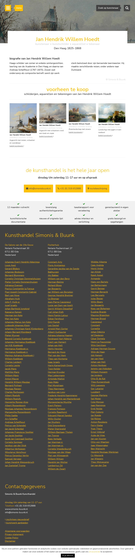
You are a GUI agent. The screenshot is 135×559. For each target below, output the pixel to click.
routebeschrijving (97, 188)
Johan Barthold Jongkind (17, 308)
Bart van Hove (12, 295)
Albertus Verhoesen (15, 448)
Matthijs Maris (12, 372)
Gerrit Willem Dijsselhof (60, 308)
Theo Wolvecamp (100, 462)
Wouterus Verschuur (15, 452)
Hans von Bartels (99, 281)
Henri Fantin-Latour (58, 315)
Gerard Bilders (12, 268)
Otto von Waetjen (100, 442)
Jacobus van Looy (56, 392)
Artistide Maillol (56, 378)
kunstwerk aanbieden (16, 522)
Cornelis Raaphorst (57, 412)
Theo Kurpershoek (100, 382)
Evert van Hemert (57, 342)
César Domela (98, 338)
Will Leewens (98, 385)
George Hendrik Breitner (60, 295)
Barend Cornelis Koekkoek (18, 338)
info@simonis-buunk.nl (16, 512)
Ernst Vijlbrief (98, 432)
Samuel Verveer (13, 458)
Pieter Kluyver (12, 335)
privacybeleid (94, 551)
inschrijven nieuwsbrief (17, 519)
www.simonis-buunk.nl (16, 509)
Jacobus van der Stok (15, 445)
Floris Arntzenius (56, 265)
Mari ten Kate (12, 318)
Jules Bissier (97, 298)
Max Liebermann (56, 375)
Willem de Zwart (57, 468)
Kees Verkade (55, 438)
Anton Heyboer (98, 365)
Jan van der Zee (98, 465)
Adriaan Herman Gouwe (103, 348)
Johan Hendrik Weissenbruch (19, 462)
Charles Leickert (13, 362)
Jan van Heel (97, 358)
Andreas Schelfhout (15, 422)
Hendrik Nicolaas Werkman (104, 452)
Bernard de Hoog (56, 352)
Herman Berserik (99, 291)
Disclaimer (10, 541)
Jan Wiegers (97, 458)
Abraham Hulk (12, 298)
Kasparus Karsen (13, 312)
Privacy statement (14, 534)
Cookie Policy (11, 537)
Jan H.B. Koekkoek (14, 345)
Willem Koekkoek (14, 358)
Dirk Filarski (54, 322)
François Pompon (56, 408)
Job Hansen (96, 355)
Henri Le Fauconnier (101, 341)
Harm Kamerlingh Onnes (60, 365)
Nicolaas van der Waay (59, 452)
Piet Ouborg (97, 412)
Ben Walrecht (98, 448)
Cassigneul (96, 321)
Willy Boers (97, 301)
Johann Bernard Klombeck (18, 332)
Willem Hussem (99, 372)
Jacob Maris (10, 368)
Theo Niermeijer (56, 388)
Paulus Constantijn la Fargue (19, 288)
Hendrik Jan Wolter (58, 462)
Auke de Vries (98, 435)
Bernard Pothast (13, 385)
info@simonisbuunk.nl (38, 188)
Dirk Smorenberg (56, 425)
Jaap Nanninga (98, 405)
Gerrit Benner (98, 288)
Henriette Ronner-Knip (16, 402)
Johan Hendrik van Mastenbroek (64, 398)
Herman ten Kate (13, 315)
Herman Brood (98, 318)
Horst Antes (97, 268)
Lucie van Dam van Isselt (60, 305)
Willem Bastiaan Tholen (60, 432)
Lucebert (95, 392)
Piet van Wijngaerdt (58, 455)
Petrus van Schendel (15, 425)
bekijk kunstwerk (17, 146)
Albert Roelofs (12, 395)
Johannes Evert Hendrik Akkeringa (22, 262)
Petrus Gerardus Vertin (17, 455)
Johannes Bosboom (14, 272)
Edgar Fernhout (56, 318)
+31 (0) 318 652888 (69, 188)
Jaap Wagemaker (99, 445)
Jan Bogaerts (54, 288)
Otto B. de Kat (98, 378)
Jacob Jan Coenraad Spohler (19, 438)
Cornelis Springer (13, 442)
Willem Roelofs (13, 398)
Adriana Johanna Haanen (60, 335)
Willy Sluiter (54, 418)
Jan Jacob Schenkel (14, 428)
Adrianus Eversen (14, 285)
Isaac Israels (54, 362)
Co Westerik (97, 455)
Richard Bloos (55, 285)
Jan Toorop (53, 435)
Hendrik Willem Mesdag (17, 382)
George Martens (99, 395)
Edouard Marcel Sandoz (60, 415)
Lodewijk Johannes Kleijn (17, 325)
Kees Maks (53, 382)
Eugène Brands (98, 311)
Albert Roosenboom (15, 405)
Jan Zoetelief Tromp (15, 465)
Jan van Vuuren (98, 438)
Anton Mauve (12, 378)
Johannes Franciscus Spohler (19, 432)
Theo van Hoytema (57, 358)
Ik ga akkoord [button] (68, 555)
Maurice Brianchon (100, 315)
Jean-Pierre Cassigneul (59, 302)
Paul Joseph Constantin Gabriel (21, 292)
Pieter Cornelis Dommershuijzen (21, 282)
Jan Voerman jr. (55, 442)
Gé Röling (96, 418)
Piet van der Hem (57, 355)
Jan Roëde (96, 415)
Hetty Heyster (55, 348)
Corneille (95, 328)
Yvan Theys (96, 428)
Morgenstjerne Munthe (59, 402)
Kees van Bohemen (100, 308)
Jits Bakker (53, 275)
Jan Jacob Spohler (14, 435)
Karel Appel (97, 275)
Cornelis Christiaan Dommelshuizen (23, 278)
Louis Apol (10, 265)
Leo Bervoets (97, 295)
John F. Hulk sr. (12, 302)
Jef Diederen (97, 335)
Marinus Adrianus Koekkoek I (19, 355)
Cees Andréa (97, 265)
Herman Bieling (56, 282)
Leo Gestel (53, 325)
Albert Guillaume (57, 332)
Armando (95, 278)
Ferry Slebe (97, 425)
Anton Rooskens (99, 422)
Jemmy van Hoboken (101, 368)
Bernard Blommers (14, 275)
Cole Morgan (97, 402)
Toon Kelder (54, 368)
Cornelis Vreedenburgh (59, 448)
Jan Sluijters (54, 422)
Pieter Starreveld (57, 428)
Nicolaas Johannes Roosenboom (21, 408)
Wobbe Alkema (99, 261)
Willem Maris (12, 375)
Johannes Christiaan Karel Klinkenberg (24, 328)
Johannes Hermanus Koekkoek (20, 342)
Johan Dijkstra (98, 331)
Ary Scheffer (11, 418)
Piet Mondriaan (55, 385)
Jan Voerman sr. (55, 445)
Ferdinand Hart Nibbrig (60, 338)
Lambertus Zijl (55, 465)
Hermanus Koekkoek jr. (16, 352)
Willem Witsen (56, 458)
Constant (95, 325)
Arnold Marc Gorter (58, 328)
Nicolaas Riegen (13, 388)
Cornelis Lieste (12, 365)
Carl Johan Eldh (56, 312)
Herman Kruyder (56, 372)
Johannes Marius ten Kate (18, 322)
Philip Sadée (11, 415)
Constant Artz (55, 262)
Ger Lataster (97, 388)
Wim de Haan (98, 352)
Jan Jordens (96, 375)
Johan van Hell (55, 345)
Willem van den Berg (59, 278)
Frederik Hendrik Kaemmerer (62, 395)
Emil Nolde (96, 408)
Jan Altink (96, 271)
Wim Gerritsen (98, 345)
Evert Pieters (54, 405)
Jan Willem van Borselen (60, 292)
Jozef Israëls (11, 305)
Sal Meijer (96, 398)
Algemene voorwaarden (17, 531)
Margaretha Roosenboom (18, 412)
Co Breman (53, 298)
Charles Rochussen (14, 392)
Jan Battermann (99, 285)
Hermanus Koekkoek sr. (17, 348)
